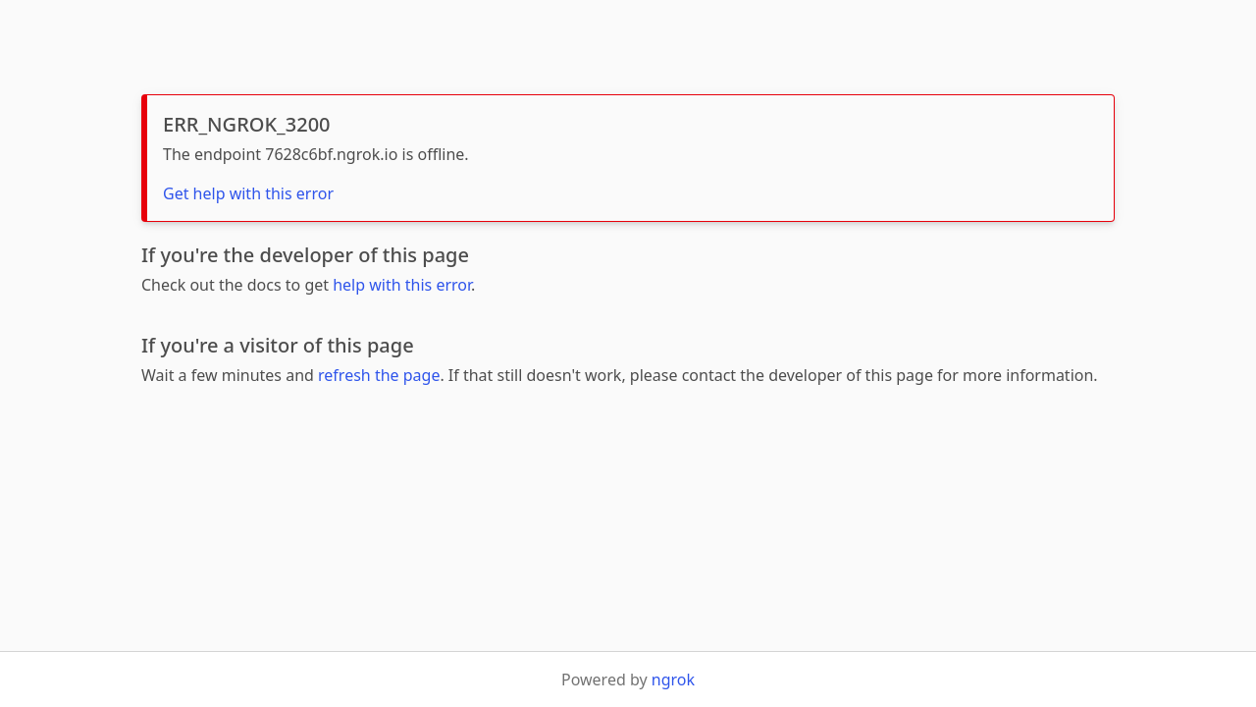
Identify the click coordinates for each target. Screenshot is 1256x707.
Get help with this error (248, 193)
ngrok (673, 679)
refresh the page (379, 375)
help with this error (402, 285)
